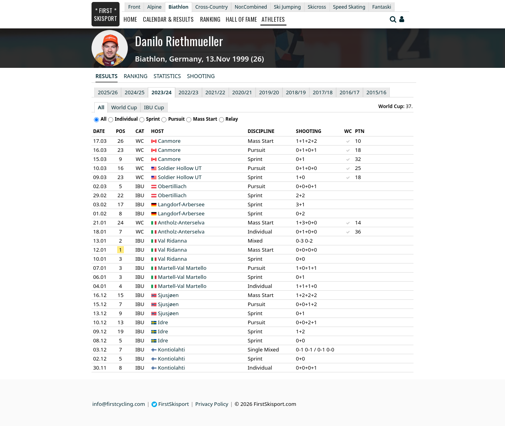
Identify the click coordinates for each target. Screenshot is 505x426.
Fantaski (381, 7)
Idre (163, 322)
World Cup (124, 107)
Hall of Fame (241, 19)
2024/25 (134, 92)
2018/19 (296, 92)
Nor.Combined (251, 7)
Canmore (169, 140)
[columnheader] (101, 131)
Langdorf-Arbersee (181, 204)
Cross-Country (211, 7)
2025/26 (108, 92)
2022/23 (188, 92)
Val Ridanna (172, 240)
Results (106, 76)
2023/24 (162, 92)
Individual (126, 119)
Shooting (201, 76)
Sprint (153, 119)
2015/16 (376, 92)
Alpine (154, 7)
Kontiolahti (171, 349)
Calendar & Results (168, 19)
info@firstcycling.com (118, 403)
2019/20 (269, 92)
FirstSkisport (170, 403)
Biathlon (178, 7)
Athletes (273, 19)
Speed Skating (349, 7)
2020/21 (242, 92)
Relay (232, 119)
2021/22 (215, 92)
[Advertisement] (41, 197)
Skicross (317, 7)
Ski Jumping (287, 7)
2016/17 (349, 92)
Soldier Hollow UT (180, 168)
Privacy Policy (211, 403)
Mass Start (205, 119)
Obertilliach (172, 186)
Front (134, 7)
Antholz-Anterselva (181, 222)
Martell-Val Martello (182, 267)
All (101, 107)
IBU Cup (154, 107)
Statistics (167, 76)
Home (130, 19)
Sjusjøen (168, 295)
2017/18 (323, 92)
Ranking (210, 19)
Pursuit (176, 119)
